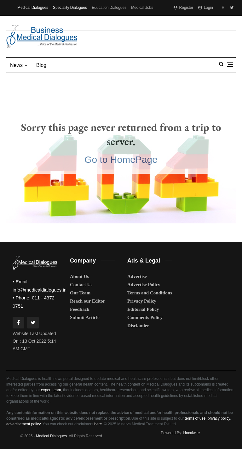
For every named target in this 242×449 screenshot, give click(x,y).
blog (41, 65)
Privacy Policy (141, 301)
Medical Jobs (142, 7)
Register (183, 7)
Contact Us (81, 284)
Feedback (79, 309)
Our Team (80, 292)
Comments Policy (145, 317)
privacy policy (219, 418)
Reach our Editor (87, 301)
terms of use (195, 418)
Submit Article (85, 317)
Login (205, 7)
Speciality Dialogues (70, 7)
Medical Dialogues (32, 7)
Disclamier (138, 325)
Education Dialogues (109, 7)
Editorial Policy (143, 309)
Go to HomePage (121, 159)
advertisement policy (23, 424)
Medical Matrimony (33, 23)
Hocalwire (191, 433)
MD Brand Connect (70, 23)
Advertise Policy (143, 284)
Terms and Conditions (149, 292)
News (16, 65)
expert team (51, 390)
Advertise (137, 276)
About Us (79, 276)
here (98, 424)
